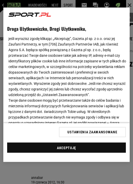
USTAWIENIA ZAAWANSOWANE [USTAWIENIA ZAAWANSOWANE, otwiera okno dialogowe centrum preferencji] (92, 132)
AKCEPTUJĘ (66, 148)
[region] (66, 85)
